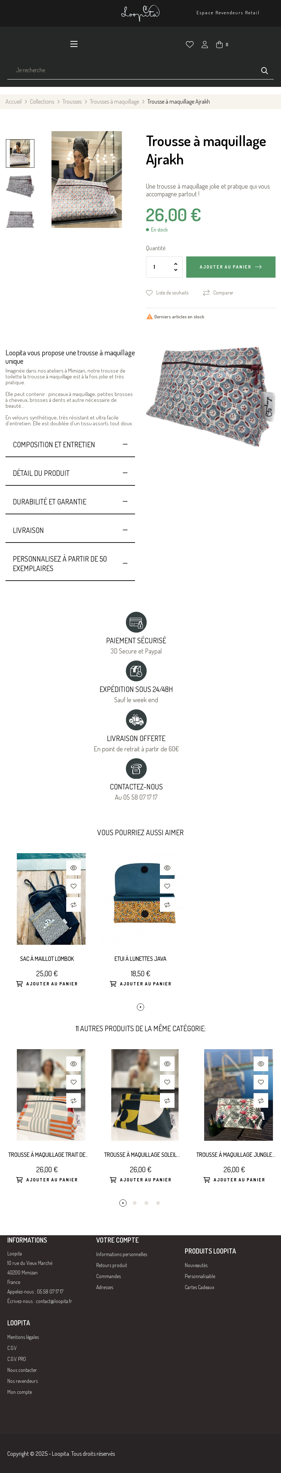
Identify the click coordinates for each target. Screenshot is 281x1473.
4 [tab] (158, 1203)
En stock (159, 229)
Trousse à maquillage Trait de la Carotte (47, 1155)
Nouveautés (196, 1265)
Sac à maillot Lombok (47, 958)
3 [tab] (146, 1203)
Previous (20, 239)
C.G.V (11, 1348)
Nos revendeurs (22, 1381)
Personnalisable (200, 1276)
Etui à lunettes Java (140, 958)
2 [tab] (134, 1203)
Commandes (108, 1276)
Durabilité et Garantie (49, 501)
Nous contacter (22, 1370)
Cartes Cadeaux (199, 1287)
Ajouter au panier (225, 267)
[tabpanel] (47, 928)
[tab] (70, 444)
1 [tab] (140, 1007)
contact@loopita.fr (54, 1301)
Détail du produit (41, 473)
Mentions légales (23, 1337)
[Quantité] (164, 267)
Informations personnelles (121, 1254)
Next (20, 134)
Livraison (28, 530)
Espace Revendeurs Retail (228, 12)
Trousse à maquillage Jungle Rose (234, 1155)
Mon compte (19, 1392)
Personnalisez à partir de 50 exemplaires (60, 563)
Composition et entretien (54, 444)
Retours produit (111, 1265)
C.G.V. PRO (16, 1359)
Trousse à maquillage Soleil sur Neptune (140, 1155)
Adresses (104, 1287)
